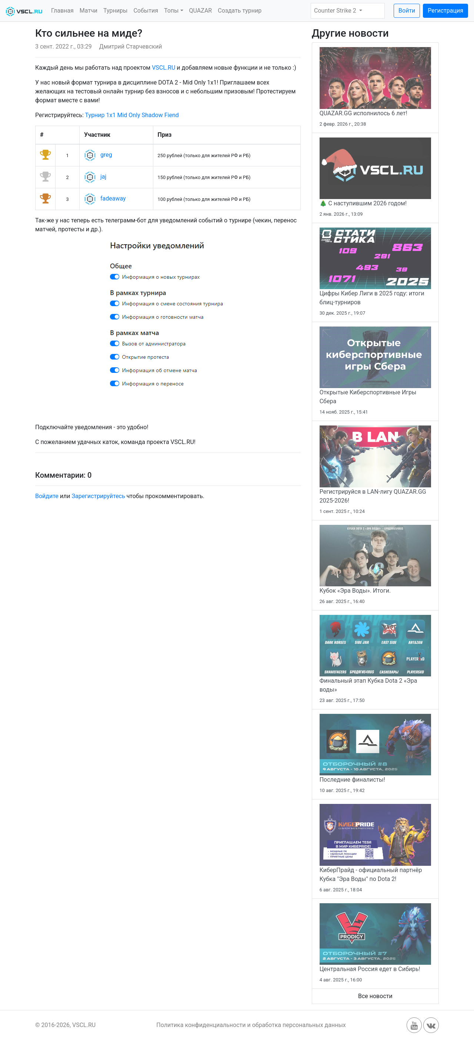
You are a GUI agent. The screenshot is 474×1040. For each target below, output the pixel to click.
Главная (62, 10)
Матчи (88, 10)
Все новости (375, 996)
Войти (406, 10)
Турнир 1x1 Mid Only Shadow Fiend (132, 115)
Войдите (47, 496)
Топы (171, 10)
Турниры (115, 10)
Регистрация (445, 10)
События (145, 10)
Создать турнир (239, 10)
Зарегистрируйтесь (98, 496)
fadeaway (113, 198)
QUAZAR (200, 10)
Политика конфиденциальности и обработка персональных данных (251, 1025)
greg (106, 155)
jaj (103, 176)
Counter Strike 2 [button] (336, 10)
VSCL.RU (163, 67)
